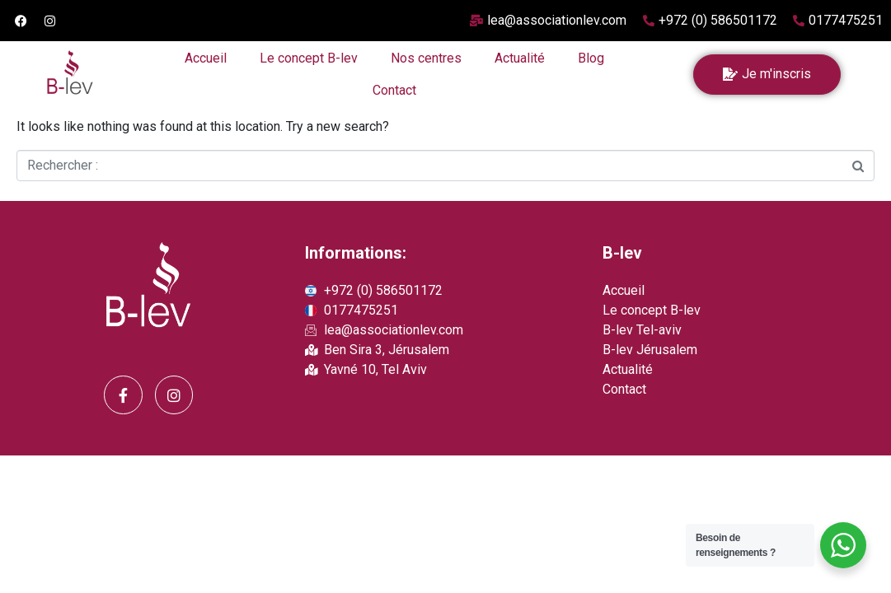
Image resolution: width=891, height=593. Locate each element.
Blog (591, 58)
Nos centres (426, 58)
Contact (394, 90)
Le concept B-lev (309, 58)
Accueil (206, 58)
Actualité (520, 58)
